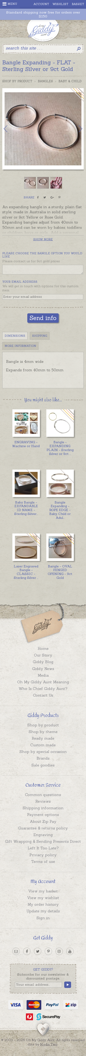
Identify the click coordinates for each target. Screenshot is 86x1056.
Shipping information (43, 808)
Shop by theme (43, 731)
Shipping (39, 335)
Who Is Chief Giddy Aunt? (43, 688)
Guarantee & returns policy (43, 828)
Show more (43, 239)
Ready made (43, 738)
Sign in (43, 918)
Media (43, 675)
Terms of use (43, 861)
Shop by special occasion (43, 751)
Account (41, 4)
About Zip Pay (43, 821)
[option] (43, 128)
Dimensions (15, 335)
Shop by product (43, 725)
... (60, 448)
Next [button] (76, 129)
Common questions (43, 794)
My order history (43, 904)
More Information (20, 345)
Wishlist (60, 4)
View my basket (43, 891)
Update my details (43, 911)
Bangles (45, 81)
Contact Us (43, 695)
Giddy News (43, 668)
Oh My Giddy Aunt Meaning (43, 682)
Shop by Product (17, 81)
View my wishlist (43, 897)
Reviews (43, 801)
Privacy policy (43, 855)
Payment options (43, 814)
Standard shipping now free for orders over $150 (43, 14)
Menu (10, 4)
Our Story (43, 655)
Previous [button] (10, 129)
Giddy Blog (43, 661)
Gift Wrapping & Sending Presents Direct (43, 841)
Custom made (43, 745)
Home (43, 648)
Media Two (48, 1044)
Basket (78, 4)
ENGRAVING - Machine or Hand (26, 444)
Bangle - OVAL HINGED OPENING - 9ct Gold (60, 572)
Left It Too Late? (43, 848)
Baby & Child (70, 81)
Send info (43, 318)
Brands (43, 758)
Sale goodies (43, 765)
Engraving (43, 834)
